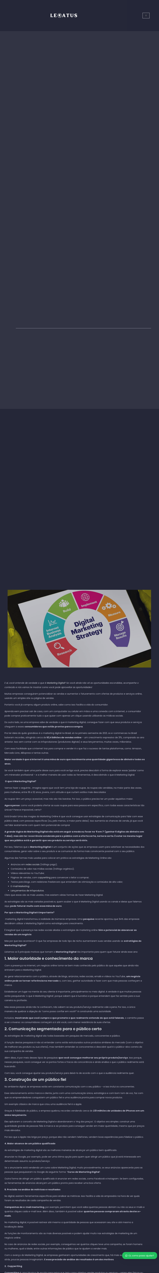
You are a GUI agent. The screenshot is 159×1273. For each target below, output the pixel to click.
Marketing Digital (56, 682)
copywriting (44, 877)
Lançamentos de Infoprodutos (27, 890)
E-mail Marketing (20, 886)
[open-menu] (146, 15)
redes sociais (33, 864)
